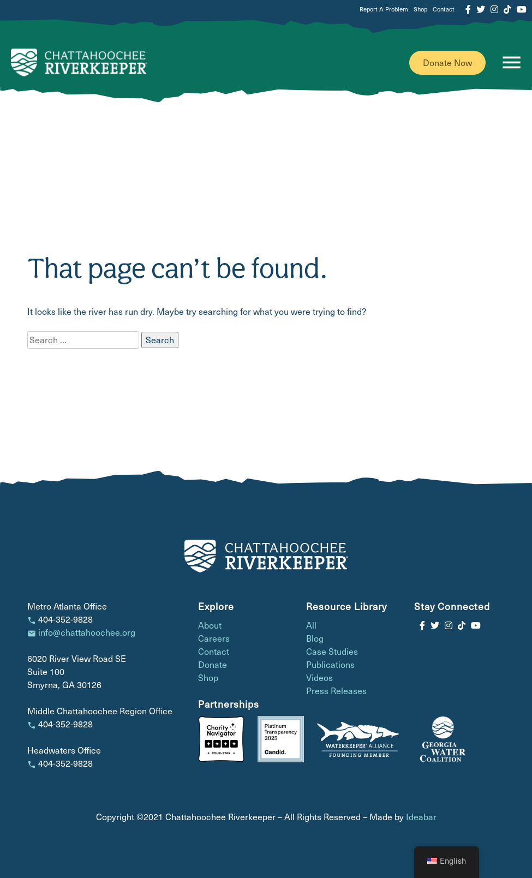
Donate (212, 664)
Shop (420, 9)
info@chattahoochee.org (86, 632)
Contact (444, 9)
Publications (330, 664)
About (210, 625)
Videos (319, 677)
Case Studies (332, 651)
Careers (214, 638)
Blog (315, 638)
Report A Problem (384, 9)
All (311, 625)
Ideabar (421, 816)
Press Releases (336, 690)
